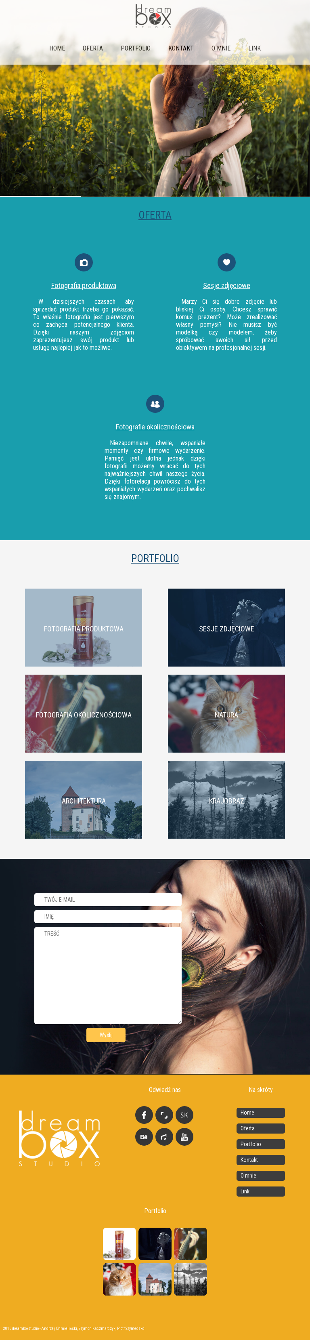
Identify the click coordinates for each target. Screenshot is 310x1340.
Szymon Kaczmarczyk (97, 1328)
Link (245, 1191)
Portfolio (136, 48)
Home (57, 48)
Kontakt (181, 48)
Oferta (93, 48)
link (254, 48)
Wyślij (106, 1035)
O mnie (221, 48)
